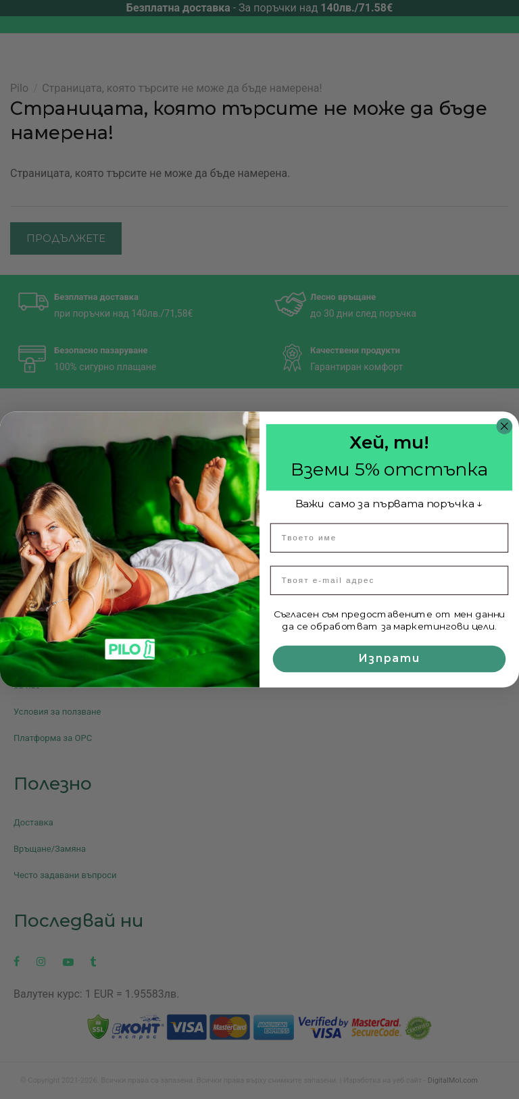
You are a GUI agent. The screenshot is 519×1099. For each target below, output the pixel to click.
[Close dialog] (505, 426)
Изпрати (389, 658)
